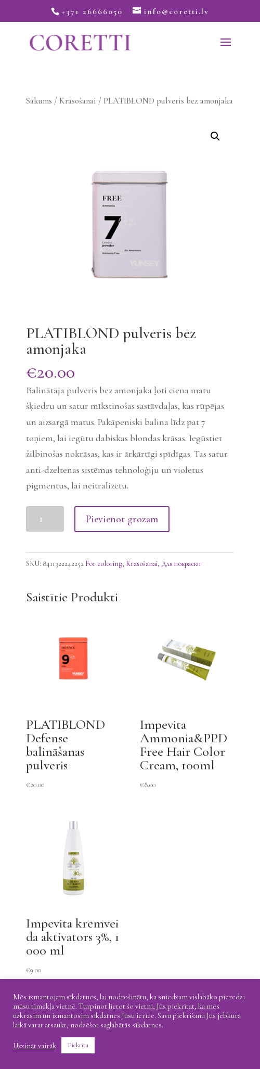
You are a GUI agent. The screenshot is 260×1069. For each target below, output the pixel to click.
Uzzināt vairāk (34, 1045)
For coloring (103, 563)
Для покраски (181, 563)
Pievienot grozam (122, 519)
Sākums (39, 101)
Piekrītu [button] (78, 1045)
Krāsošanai (77, 101)
